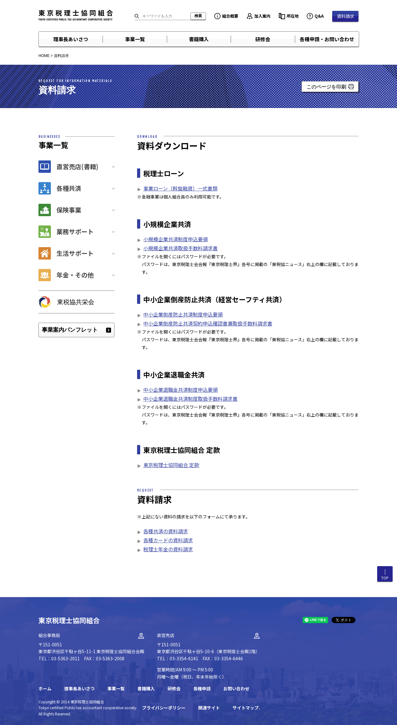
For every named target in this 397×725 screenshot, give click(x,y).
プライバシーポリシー (163, 707)
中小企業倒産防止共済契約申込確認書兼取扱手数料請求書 (207, 323)
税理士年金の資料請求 (168, 549)
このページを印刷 (326, 87)
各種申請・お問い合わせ (327, 39)
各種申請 (202, 688)
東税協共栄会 (75, 302)
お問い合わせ (236, 688)
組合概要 (230, 16)
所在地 (293, 16)
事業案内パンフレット (70, 330)
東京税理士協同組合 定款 (171, 465)
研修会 (262, 39)
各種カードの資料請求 (168, 540)
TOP (385, 577)
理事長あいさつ (70, 39)
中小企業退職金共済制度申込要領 (180, 389)
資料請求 (345, 16)
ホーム (44, 688)
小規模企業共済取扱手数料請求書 (180, 248)
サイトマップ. (246, 707)
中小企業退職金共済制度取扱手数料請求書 (190, 398)
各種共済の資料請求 (165, 531)
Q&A (319, 16)
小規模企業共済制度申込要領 (175, 239)
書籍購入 (199, 39)
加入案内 (262, 16)
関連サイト (209, 707)
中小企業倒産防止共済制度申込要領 (183, 314)
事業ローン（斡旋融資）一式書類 (180, 188)
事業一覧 (135, 39)
